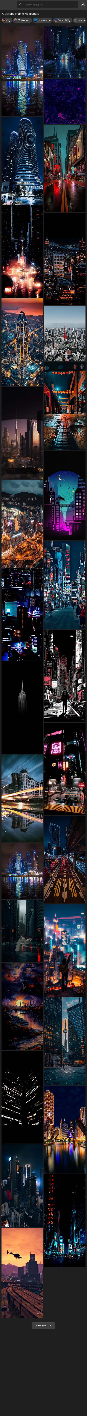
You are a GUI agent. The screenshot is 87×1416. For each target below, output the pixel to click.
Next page (43, 1325)
